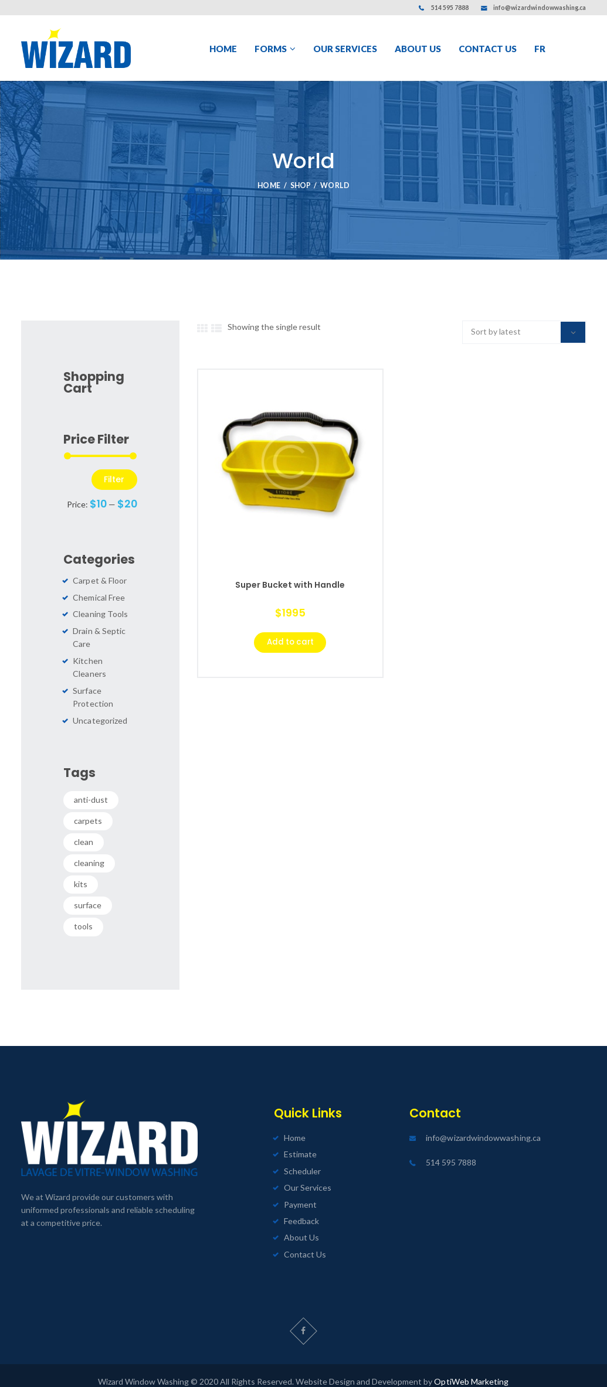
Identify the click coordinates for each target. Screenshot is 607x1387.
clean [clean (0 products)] (83, 829)
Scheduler (302, 1158)
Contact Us (305, 1241)
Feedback (301, 1208)
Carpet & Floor (99, 581)
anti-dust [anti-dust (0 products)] (91, 786)
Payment (300, 1191)
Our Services (307, 1175)
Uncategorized (100, 708)
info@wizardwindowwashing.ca (540, 7)
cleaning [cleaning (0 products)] (89, 850)
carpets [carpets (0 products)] (88, 807)
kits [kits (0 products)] (80, 871)
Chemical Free (98, 597)
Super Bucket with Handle (290, 585)
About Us (301, 1224)
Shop (300, 185)
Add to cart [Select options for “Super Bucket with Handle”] (290, 643)
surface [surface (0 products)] (87, 892)
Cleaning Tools (100, 614)
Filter (114, 479)
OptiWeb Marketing (471, 1369)
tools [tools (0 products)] (83, 913)
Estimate (300, 1141)
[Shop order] (524, 332)
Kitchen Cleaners (105, 661)
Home (269, 185)
